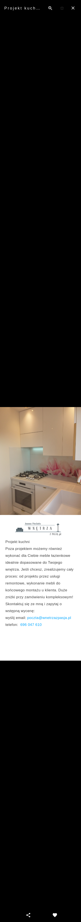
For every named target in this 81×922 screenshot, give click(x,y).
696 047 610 (31, 625)
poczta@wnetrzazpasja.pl (49, 618)
